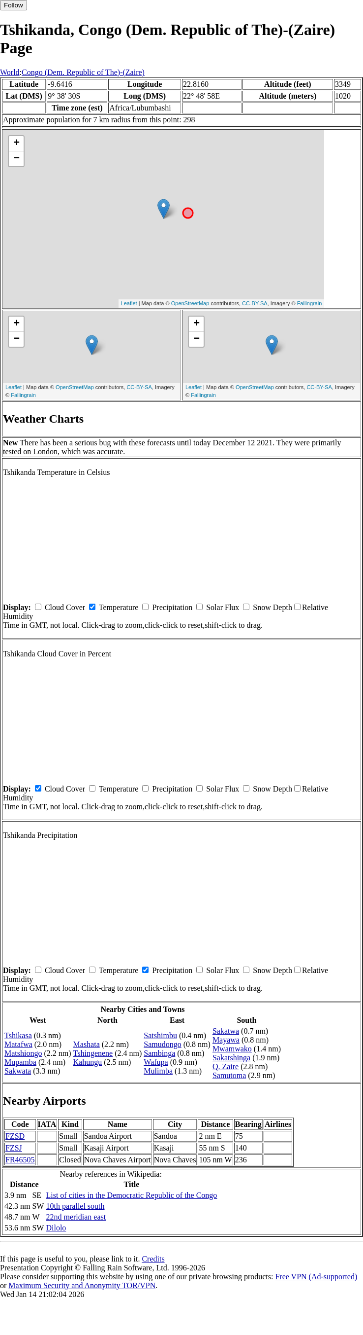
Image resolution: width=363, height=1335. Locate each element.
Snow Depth (272, 607)
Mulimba (158, 1071)
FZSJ (13, 1148)
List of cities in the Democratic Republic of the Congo (131, 1195)
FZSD (15, 1136)
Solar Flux (222, 607)
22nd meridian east (76, 1217)
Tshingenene (93, 1053)
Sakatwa (225, 1031)
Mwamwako (232, 1049)
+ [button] (16, 143)
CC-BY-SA (255, 303)
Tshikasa (18, 1035)
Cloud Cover (65, 607)
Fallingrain (309, 303)
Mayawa (226, 1040)
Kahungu (87, 1062)
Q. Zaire (225, 1066)
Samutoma (229, 1075)
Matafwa (18, 1044)
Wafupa (156, 1062)
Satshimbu (160, 1035)
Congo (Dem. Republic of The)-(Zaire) (83, 72)
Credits (153, 1259)
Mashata (86, 1044)
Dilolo (56, 1228)
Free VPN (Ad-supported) (316, 1276)
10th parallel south (75, 1206)
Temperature (119, 607)
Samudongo (162, 1044)
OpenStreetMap (190, 303)
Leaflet (129, 303)
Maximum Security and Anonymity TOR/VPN (81, 1285)
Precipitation (172, 607)
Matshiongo (23, 1053)
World (10, 72)
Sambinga (159, 1053)
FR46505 (20, 1159)
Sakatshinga (231, 1057)
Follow (13, 5)
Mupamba (20, 1062)
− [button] (16, 158)
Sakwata (17, 1071)
